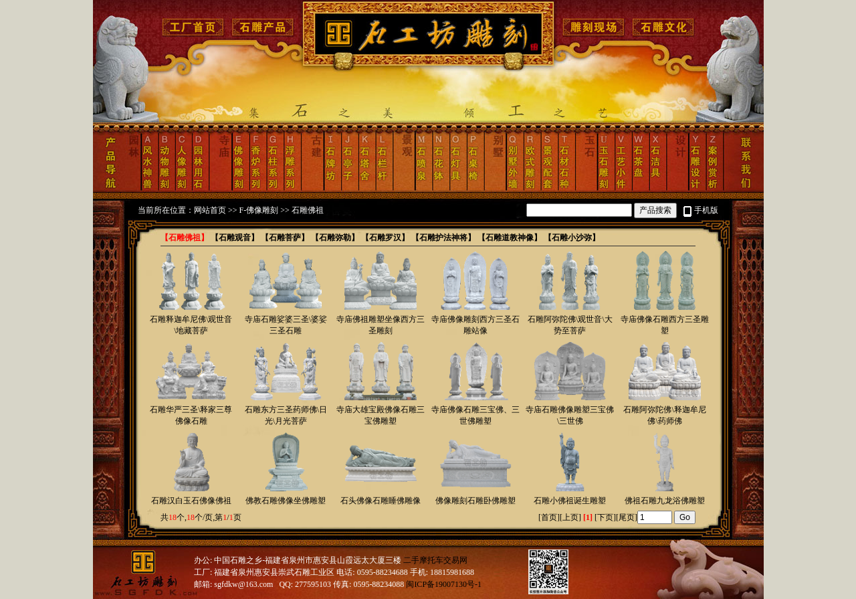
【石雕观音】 (235, 237)
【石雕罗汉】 (385, 237)
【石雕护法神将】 (443, 237)
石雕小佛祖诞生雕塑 (570, 500)
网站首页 (210, 210)
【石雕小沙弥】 (572, 237)
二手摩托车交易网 (435, 560)
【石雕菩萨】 (285, 237)
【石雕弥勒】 (335, 237)
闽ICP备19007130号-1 (443, 584)
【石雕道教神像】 (509, 237)
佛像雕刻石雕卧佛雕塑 (475, 500)
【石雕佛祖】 (184, 237)
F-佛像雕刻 (259, 210)
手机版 (706, 210)
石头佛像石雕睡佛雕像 (380, 500)
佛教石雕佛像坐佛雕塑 (285, 500)
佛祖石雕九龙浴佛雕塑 (665, 500)
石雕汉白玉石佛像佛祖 (191, 500)
